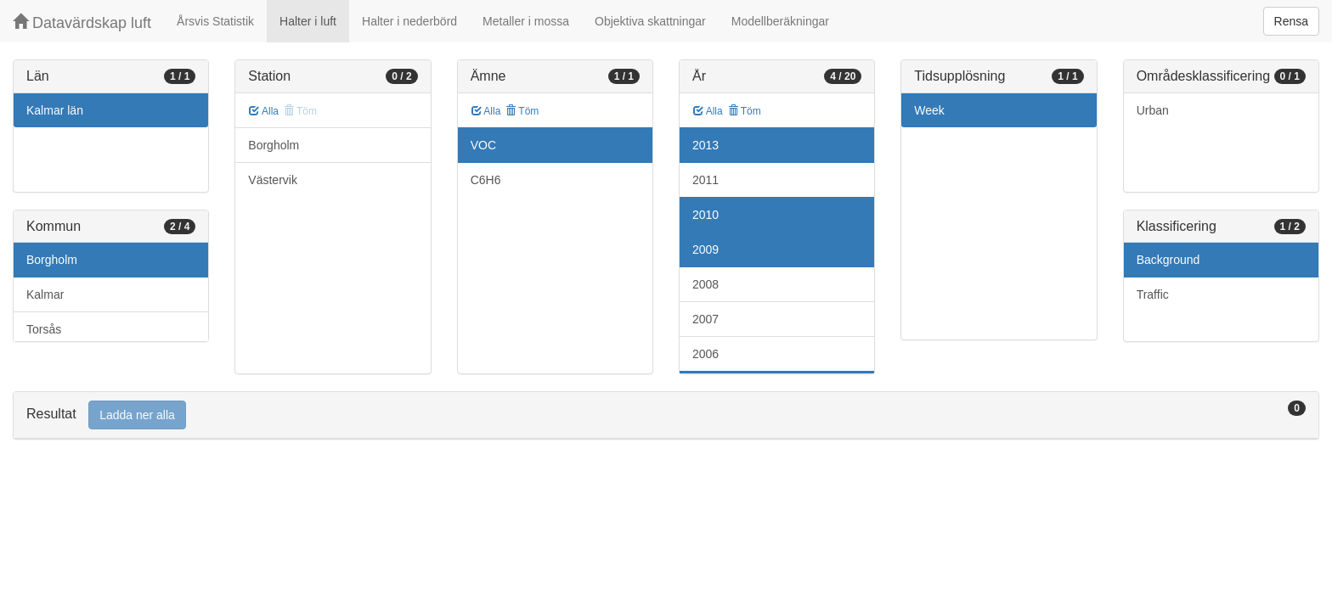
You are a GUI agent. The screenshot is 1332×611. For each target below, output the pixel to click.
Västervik (272, 180)
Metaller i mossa (526, 21)
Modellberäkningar (780, 21)
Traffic (1153, 294)
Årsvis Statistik (215, 21)
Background (1168, 259)
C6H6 (486, 180)
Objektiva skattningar (650, 21)
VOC (483, 145)
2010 (705, 214)
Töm (522, 111)
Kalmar (45, 294)
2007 (705, 319)
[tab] (666, 415)
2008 (705, 284)
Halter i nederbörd (409, 21)
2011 (705, 180)
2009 (705, 249)
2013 (705, 145)
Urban (1153, 110)
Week (929, 110)
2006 (705, 354)
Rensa (1291, 21)
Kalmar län (54, 110)
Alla (264, 111)
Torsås (43, 329)
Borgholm (51, 259)
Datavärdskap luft (82, 22)
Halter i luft (307, 21)
